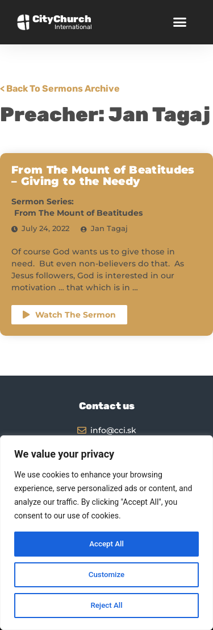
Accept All (107, 544)
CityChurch (61, 18)
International (73, 27)
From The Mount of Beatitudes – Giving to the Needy (102, 175)
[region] (106, 532)
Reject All (106, 605)
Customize (106, 574)
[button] (179, 22)
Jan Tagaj (109, 228)
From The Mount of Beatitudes (78, 213)
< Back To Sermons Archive (60, 88)
